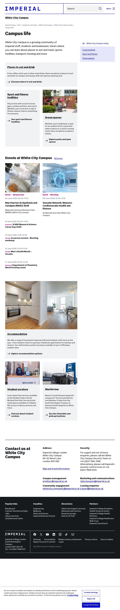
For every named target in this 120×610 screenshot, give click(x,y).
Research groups (68, 565)
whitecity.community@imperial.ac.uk (61, 539)
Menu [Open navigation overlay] (111, 8)
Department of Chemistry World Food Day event (21, 317)
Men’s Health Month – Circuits (18, 304)
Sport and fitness (90, 54)
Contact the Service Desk (16, 562)
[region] (60, 598)
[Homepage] (34, 8)
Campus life (9, 28)
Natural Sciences (40, 565)
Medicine (37, 562)
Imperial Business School (44, 567)
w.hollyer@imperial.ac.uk (55, 532)
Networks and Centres (71, 562)
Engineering (38, 560)
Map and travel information (56, 520)
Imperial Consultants (99, 575)
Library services (12, 567)
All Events (58, 210)
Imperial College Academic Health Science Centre (101, 561)
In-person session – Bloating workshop (21, 290)
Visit (18, 25)
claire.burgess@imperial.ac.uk (95, 532)
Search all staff (68, 567)
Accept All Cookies (91, 605)
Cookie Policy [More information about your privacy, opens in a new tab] (72, 595)
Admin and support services (73, 560)
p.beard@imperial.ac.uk (91, 539)
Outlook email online (14, 570)
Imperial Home (10, 25)
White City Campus (16, 17)
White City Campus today (63, 25)
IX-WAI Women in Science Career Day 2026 (20, 277)
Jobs (7, 565)
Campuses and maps (29, 25)
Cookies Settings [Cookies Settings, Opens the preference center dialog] (91, 593)
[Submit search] (100, 8)
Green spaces (88, 58)
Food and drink (88, 50)
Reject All (91, 599)
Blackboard (10, 560)
